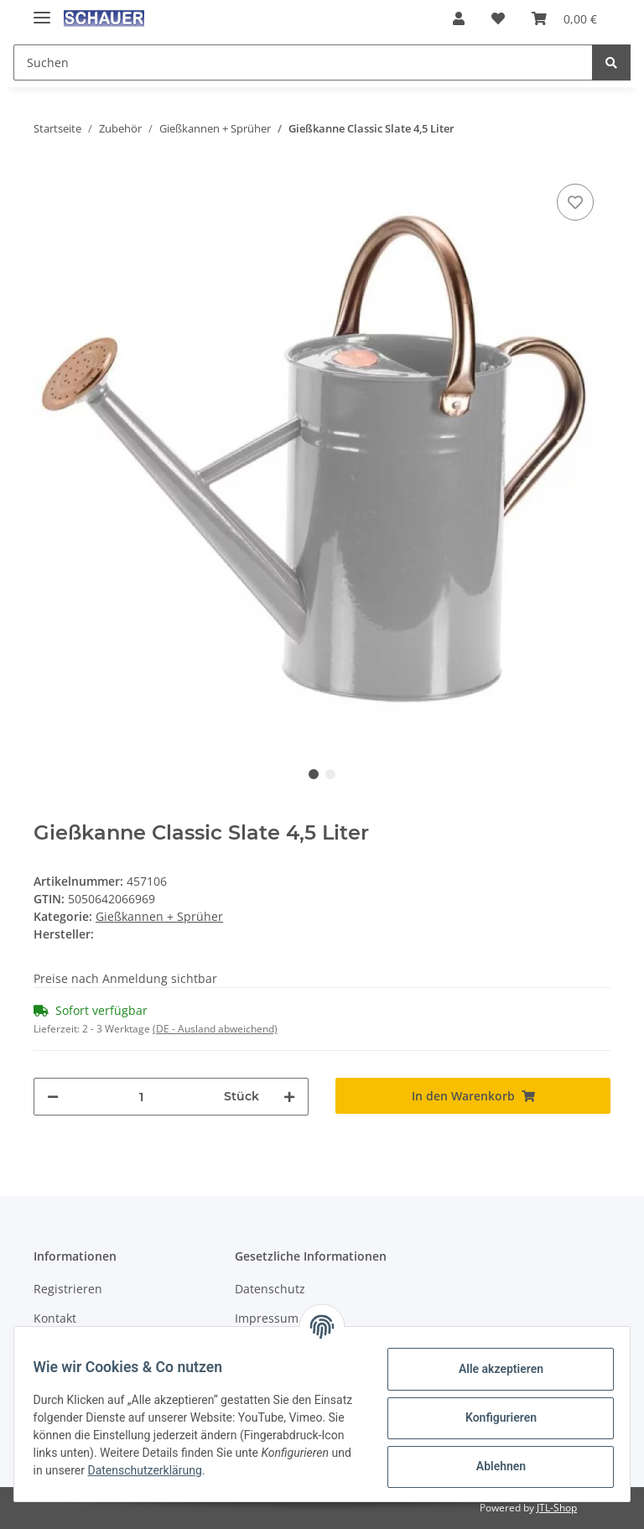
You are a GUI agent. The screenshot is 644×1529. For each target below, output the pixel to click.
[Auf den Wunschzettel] (575, 202)
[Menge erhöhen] (289, 1097)
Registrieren (68, 1289)
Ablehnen (492, 1466)
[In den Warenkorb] (472, 1096)
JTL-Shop (557, 1507)
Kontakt (55, 1318)
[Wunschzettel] (498, 18)
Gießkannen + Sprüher (159, 916)
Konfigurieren (492, 1417)
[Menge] (141, 1097)
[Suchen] (303, 62)
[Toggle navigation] (42, 10)
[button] (458, 18)
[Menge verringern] (52, 1097)
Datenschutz (270, 1289)
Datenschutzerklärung (272, 1470)
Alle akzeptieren (492, 1369)
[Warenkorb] (564, 18)
